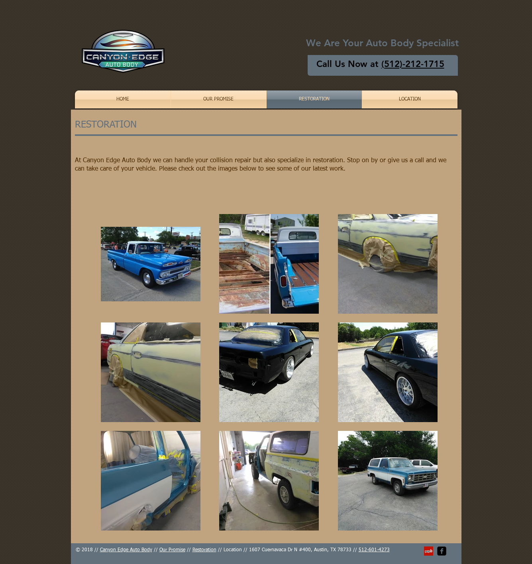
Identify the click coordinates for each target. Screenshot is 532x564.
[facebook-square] (441, 551)
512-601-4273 (374, 550)
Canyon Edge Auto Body (126, 550)
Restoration (204, 550)
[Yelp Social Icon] (428, 551)
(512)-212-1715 (412, 64)
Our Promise (172, 550)
